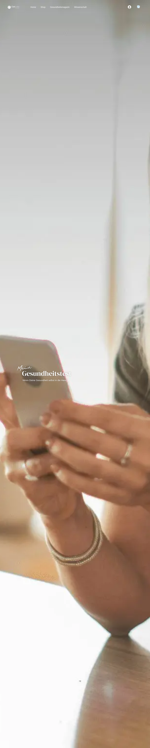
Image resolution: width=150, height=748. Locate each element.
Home (33, 7)
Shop (43, 7)
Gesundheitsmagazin (60, 7)
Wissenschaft (80, 7)
